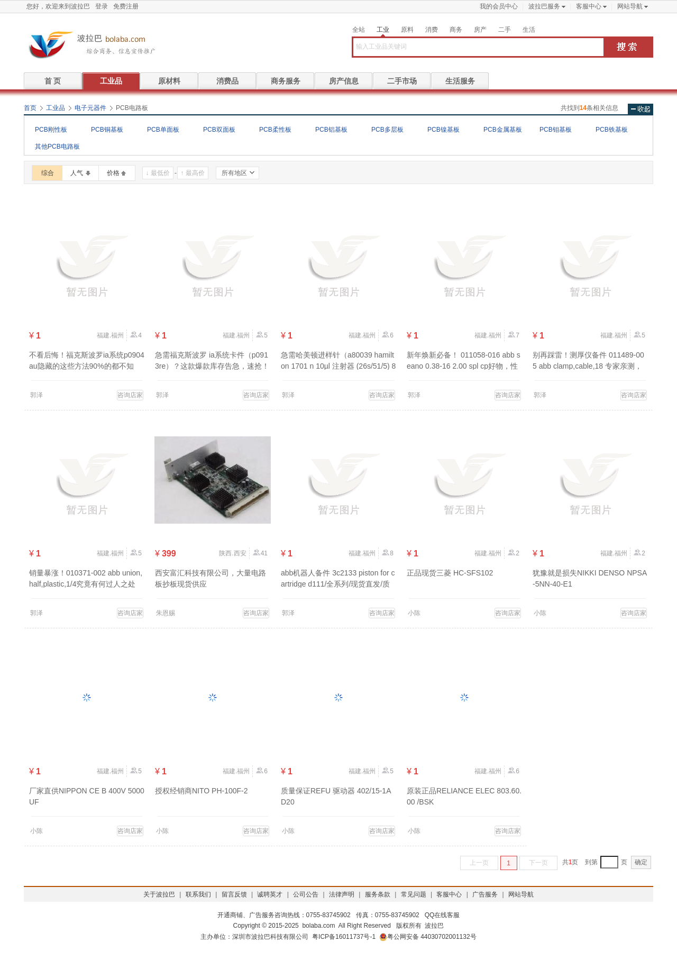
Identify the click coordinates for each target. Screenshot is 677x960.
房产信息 (344, 81)
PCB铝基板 (331, 129)
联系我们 (198, 894)
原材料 (169, 81)
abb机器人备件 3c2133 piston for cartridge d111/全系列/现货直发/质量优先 (338, 584)
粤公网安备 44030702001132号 (428, 937)
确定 (641, 862)
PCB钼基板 (555, 129)
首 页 (52, 81)
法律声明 (341, 894)
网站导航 (630, 6)
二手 (504, 29)
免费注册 (126, 6)
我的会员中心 (499, 6)
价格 (113, 173)
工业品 (111, 81)
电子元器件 (90, 108)
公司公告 (305, 894)
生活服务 (460, 81)
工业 (383, 29)
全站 (358, 29)
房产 (480, 29)
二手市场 (402, 81)
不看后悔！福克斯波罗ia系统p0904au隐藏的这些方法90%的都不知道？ (86, 366)
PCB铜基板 (107, 129)
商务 (456, 29)
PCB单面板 (163, 129)
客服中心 (588, 6)
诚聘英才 (269, 894)
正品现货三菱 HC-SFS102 (450, 573)
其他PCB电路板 (57, 146)
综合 (47, 173)
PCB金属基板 (502, 129)
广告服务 (485, 894)
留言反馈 (234, 894)
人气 (76, 173)
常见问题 (413, 894)
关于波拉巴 (159, 894)
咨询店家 (130, 395)
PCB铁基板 (612, 129)
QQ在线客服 (442, 915)
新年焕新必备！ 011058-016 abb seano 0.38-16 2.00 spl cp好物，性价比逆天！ (463, 366)
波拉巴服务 (544, 6)
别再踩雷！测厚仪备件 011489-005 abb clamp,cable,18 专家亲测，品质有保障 (588, 366)
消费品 (227, 81)
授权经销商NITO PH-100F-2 (201, 791)
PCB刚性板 (51, 129)
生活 (529, 29)
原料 (407, 29)
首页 (30, 108)
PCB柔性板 (275, 129)
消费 (431, 29)
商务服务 (285, 81)
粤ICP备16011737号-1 (344, 936)
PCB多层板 (387, 129)
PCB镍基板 (443, 129)
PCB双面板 (219, 129)
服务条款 (377, 894)
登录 (101, 6)
